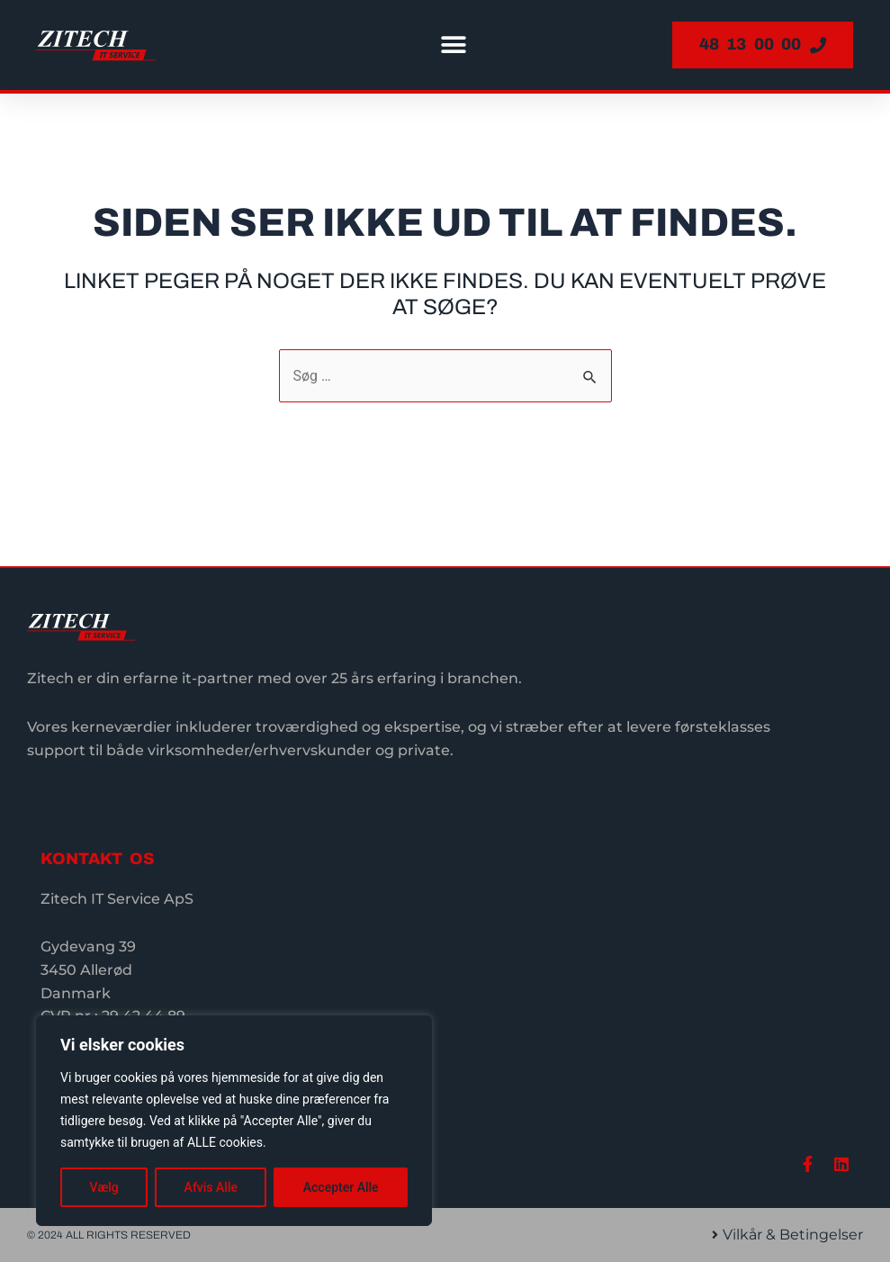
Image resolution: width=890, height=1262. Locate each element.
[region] (234, 1120)
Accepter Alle (341, 1187)
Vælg (103, 1187)
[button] (454, 45)
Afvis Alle (211, 1187)
